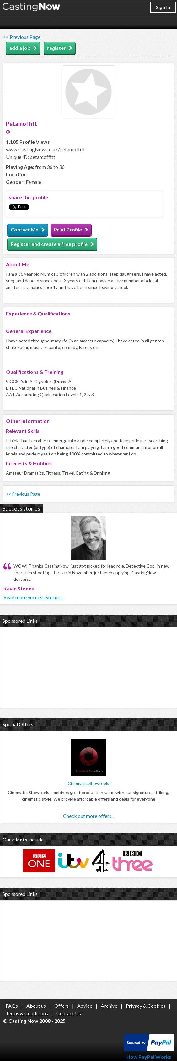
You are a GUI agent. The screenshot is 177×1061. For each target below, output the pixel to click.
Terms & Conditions (27, 1013)
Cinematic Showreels (88, 783)
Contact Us (68, 1013)
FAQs (12, 1006)
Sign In (163, 7)
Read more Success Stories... (33, 597)
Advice (84, 1006)
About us (36, 1006)
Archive (109, 1006)
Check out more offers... (88, 816)
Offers (61, 1006)
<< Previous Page (21, 37)
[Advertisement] (88, 666)
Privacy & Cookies (145, 1006)
